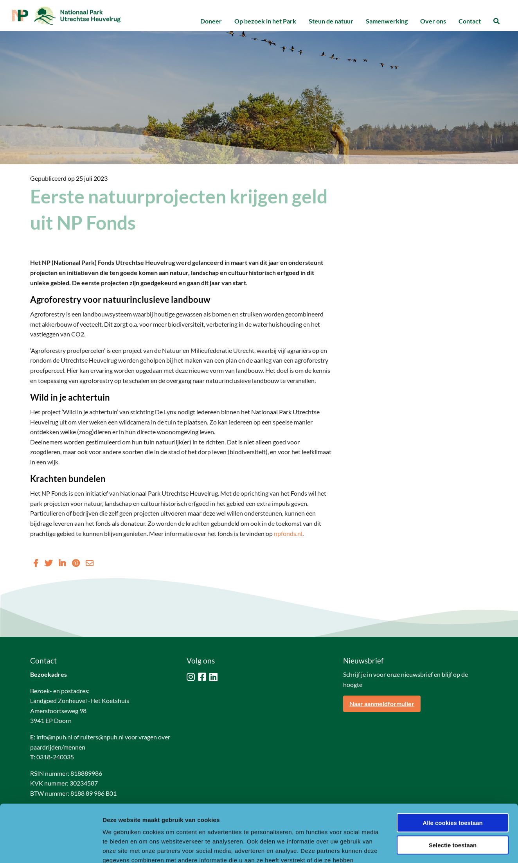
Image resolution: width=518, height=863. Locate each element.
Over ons (433, 21)
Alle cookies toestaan (452, 769)
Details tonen (422, 847)
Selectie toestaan (453, 791)
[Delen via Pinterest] (75, 563)
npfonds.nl (288, 533)
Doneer (211, 21)
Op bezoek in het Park (265, 21)
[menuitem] (211, 21)
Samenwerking (387, 21)
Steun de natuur (331, 21)
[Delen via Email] (90, 563)
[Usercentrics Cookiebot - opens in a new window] (50, 848)
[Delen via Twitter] (48, 563)
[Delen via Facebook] (35, 563)
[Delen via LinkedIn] (62, 563)
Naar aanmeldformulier (381, 703)
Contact (470, 21)
